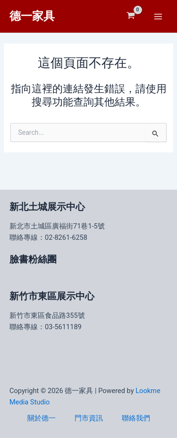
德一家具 (32, 16)
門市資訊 (89, 418)
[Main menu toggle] (158, 16)
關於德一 (41, 418)
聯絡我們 (136, 418)
